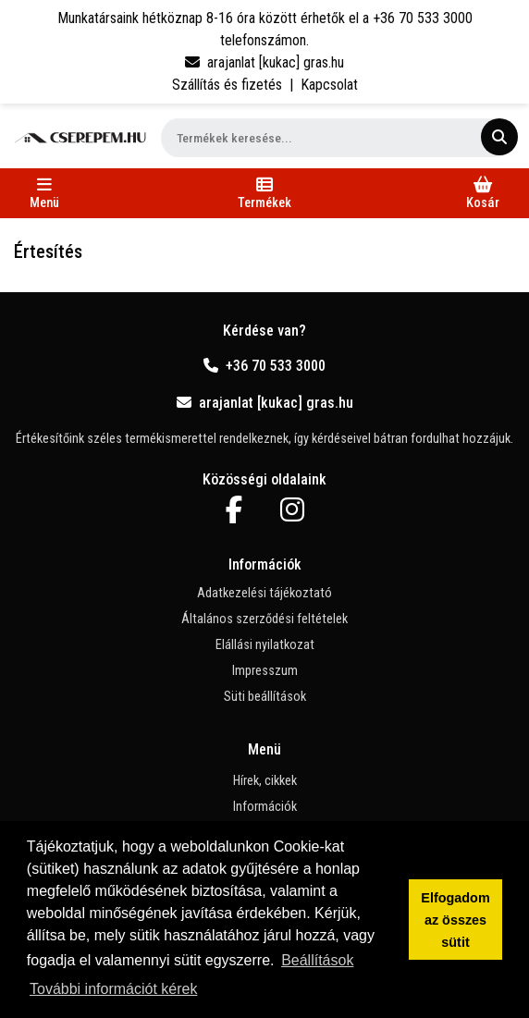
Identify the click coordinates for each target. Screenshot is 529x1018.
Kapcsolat (329, 84)
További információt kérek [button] (113, 989)
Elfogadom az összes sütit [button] (455, 920)
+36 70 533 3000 (264, 365)
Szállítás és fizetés (227, 84)
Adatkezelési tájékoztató (264, 593)
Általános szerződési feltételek (264, 619)
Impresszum (265, 671)
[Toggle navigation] (44, 193)
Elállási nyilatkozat (264, 645)
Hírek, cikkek (265, 781)
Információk (265, 807)
